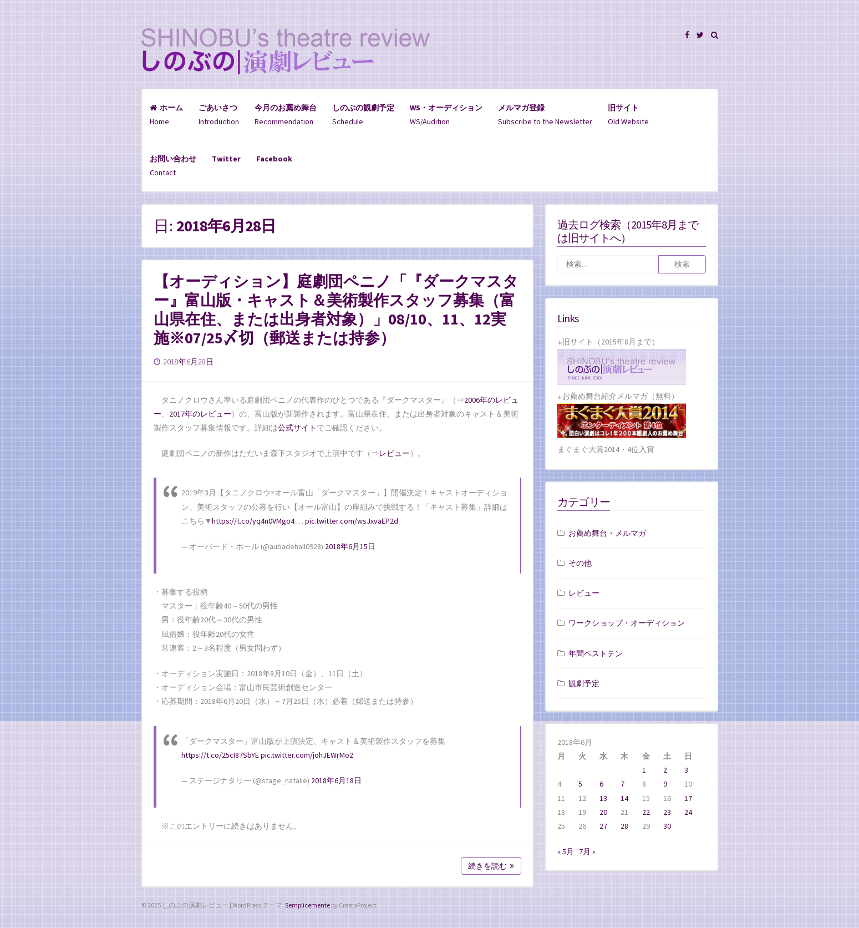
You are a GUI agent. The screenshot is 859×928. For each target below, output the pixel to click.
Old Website (628, 114)
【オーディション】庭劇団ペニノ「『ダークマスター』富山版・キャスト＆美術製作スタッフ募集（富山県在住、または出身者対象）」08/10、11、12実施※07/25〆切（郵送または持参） (336, 309)
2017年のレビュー (200, 414)
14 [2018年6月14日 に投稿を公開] (624, 798)
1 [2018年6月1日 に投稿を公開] (644, 770)
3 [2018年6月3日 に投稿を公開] (686, 770)
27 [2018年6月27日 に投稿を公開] (603, 826)
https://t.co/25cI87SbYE (220, 755)
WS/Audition (446, 114)
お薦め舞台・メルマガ (607, 533)
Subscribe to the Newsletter (545, 114)
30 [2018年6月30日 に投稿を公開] (667, 826)
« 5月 (565, 851)
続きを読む (491, 866)
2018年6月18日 (336, 780)
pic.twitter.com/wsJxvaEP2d (351, 521)
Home (166, 114)
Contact (173, 166)
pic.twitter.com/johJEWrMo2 (307, 755)
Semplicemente (307, 905)
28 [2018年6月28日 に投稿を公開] (624, 826)
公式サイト (297, 428)
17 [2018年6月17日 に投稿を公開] (688, 798)
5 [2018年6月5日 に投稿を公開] (580, 784)
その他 (580, 563)
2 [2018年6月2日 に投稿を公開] (665, 770)
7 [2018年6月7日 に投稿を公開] (622, 784)
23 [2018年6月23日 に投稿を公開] (667, 812)
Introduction (219, 114)
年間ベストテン (595, 653)
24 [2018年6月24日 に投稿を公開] (688, 812)
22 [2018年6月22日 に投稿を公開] (646, 812)
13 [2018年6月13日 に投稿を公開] (603, 798)
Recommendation (286, 114)
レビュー (394, 453)
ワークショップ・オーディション (626, 623)
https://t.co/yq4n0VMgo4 (253, 521)
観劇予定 (583, 683)
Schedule (363, 114)
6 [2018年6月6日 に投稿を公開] (601, 784)
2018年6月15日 (350, 546)
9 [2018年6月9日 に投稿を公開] (665, 784)
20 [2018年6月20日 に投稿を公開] (603, 812)
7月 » (587, 851)
